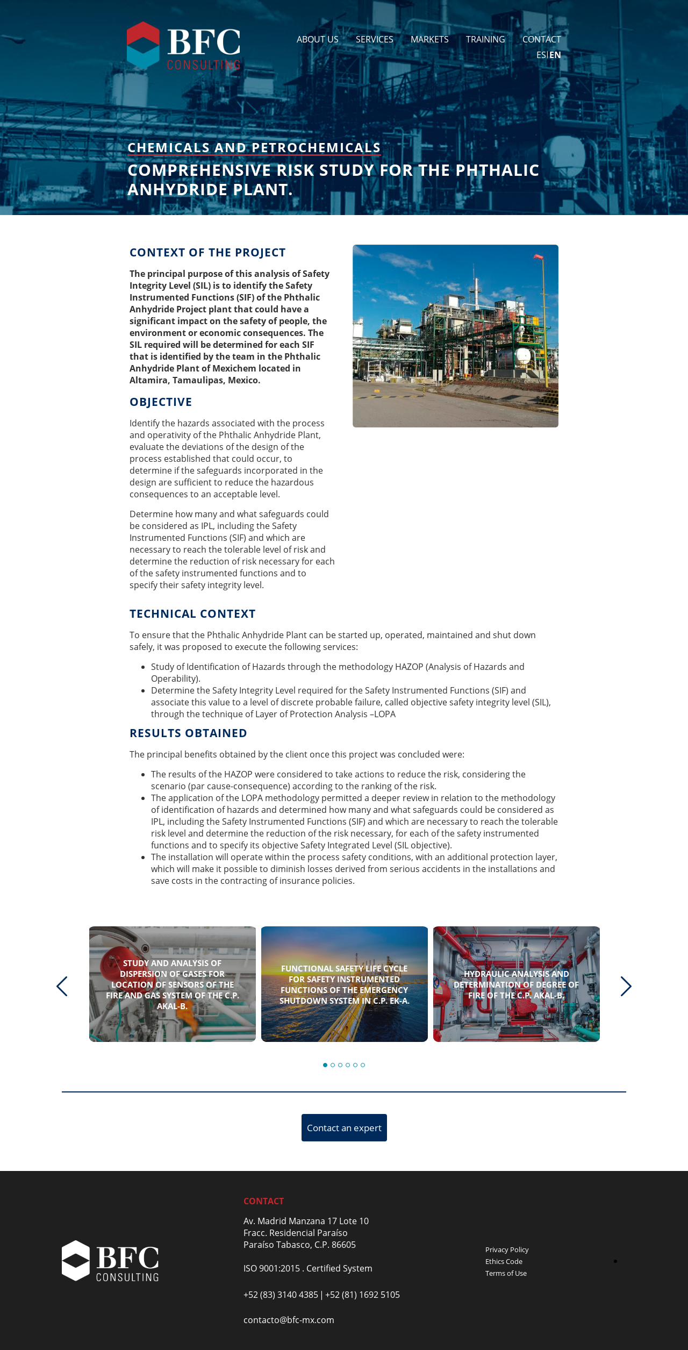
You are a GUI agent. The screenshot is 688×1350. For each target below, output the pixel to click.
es (541, 55)
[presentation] (61, 986)
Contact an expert (344, 1128)
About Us (318, 39)
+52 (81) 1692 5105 (362, 1295)
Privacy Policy (507, 1249)
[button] (325, 1065)
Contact (541, 39)
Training (485, 39)
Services (374, 39)
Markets (430, 39)
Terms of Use (506, 1273)
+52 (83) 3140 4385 (280, 1295)
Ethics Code (503, 1261)
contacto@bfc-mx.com (288, 1320)
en (555, 55)
